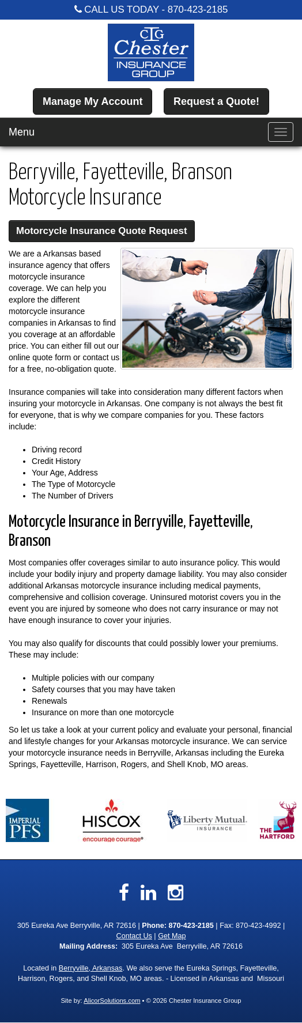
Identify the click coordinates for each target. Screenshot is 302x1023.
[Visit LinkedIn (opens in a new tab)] (148, 892)
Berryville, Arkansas (91, 968)
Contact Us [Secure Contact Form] (134, 936)
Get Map (172, 936)
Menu (22, 132)
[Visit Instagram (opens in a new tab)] (175, 892)
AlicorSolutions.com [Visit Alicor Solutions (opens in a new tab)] (112, 1000)
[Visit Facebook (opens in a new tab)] (124, 892)
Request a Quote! (216, 101)
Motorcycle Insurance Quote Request (101, 230)
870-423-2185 (198, 9)
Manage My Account (92, 101)
